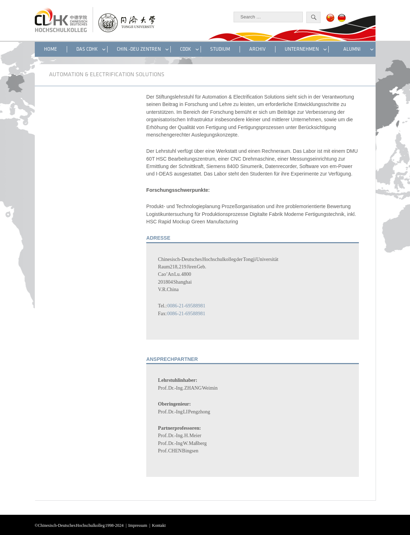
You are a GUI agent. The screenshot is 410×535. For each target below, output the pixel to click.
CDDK (185, 49)
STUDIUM (220, 49)
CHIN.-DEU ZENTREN (139, 49)
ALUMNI (352, 49)
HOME (50, 49)
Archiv (257, 49)
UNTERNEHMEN (302, 49)
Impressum (137, 525)
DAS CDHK (87, 49)
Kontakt (159, 525)
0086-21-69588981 (186, 304)
